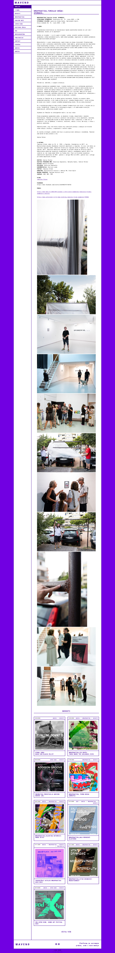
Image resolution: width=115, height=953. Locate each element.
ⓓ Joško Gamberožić (57, 951)
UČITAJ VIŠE (66, 931)
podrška (17, 44)
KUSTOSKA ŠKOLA (20, 27)
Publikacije (19, 37)
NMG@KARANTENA (20, 34)
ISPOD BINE (19, 24)
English (17, 6)
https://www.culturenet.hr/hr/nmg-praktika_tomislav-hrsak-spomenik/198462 (63, 197)
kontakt (17, 41)
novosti (17, 13)
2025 (77, 801)
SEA (16, 31)
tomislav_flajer (42, 179)
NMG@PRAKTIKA (19, 17)
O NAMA (17, 10)
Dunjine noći (19, 20)
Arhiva (17, 48)
